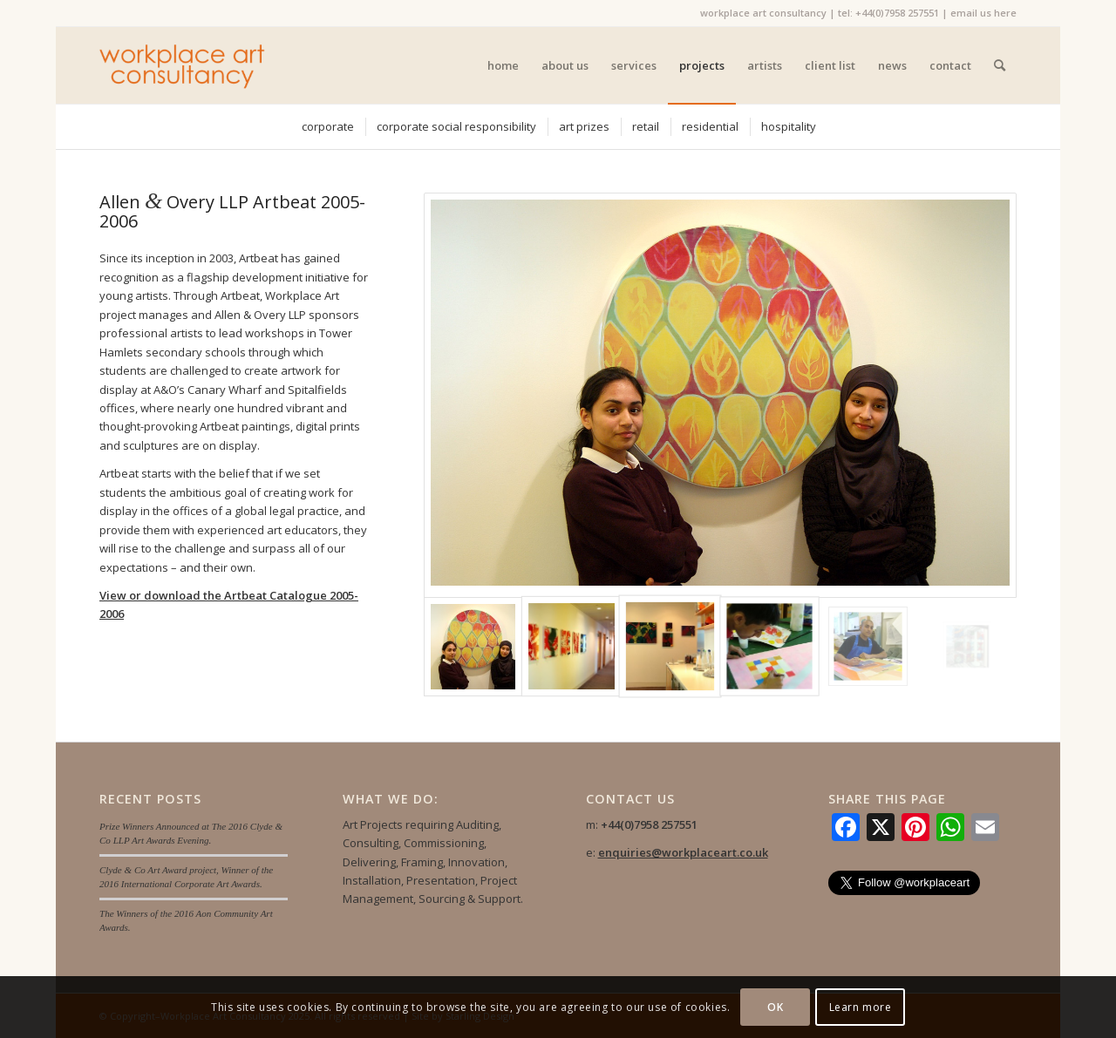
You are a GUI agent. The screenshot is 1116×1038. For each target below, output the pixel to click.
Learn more (860, 1007)
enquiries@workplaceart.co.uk (683, 852)
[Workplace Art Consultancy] (182, 65)
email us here (983, 12)
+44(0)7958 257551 (897, 12)
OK (775, 1007)
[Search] (1000, 65)
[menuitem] (503, 65)
